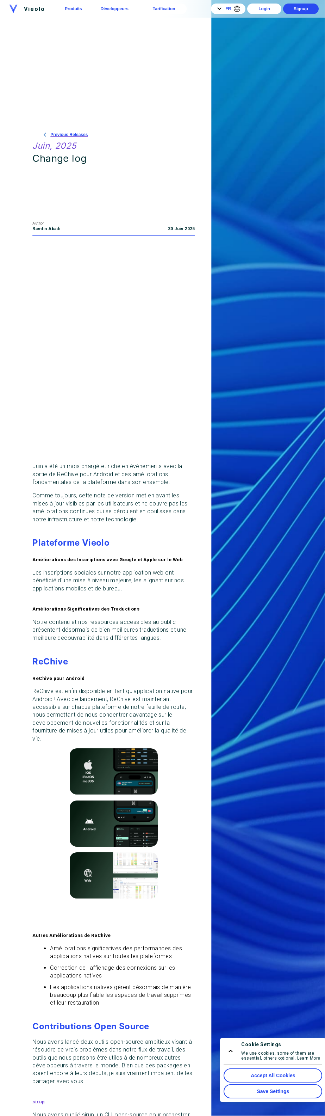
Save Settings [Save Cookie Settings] (273, 1091)
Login (264, 8)
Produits (73, 8)
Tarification (164, 8)
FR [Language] (228, 9)
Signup (301, 8)
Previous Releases (66, 134)
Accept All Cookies (273, 1075)
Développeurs (114, 8)
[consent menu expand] (231, 1051)
